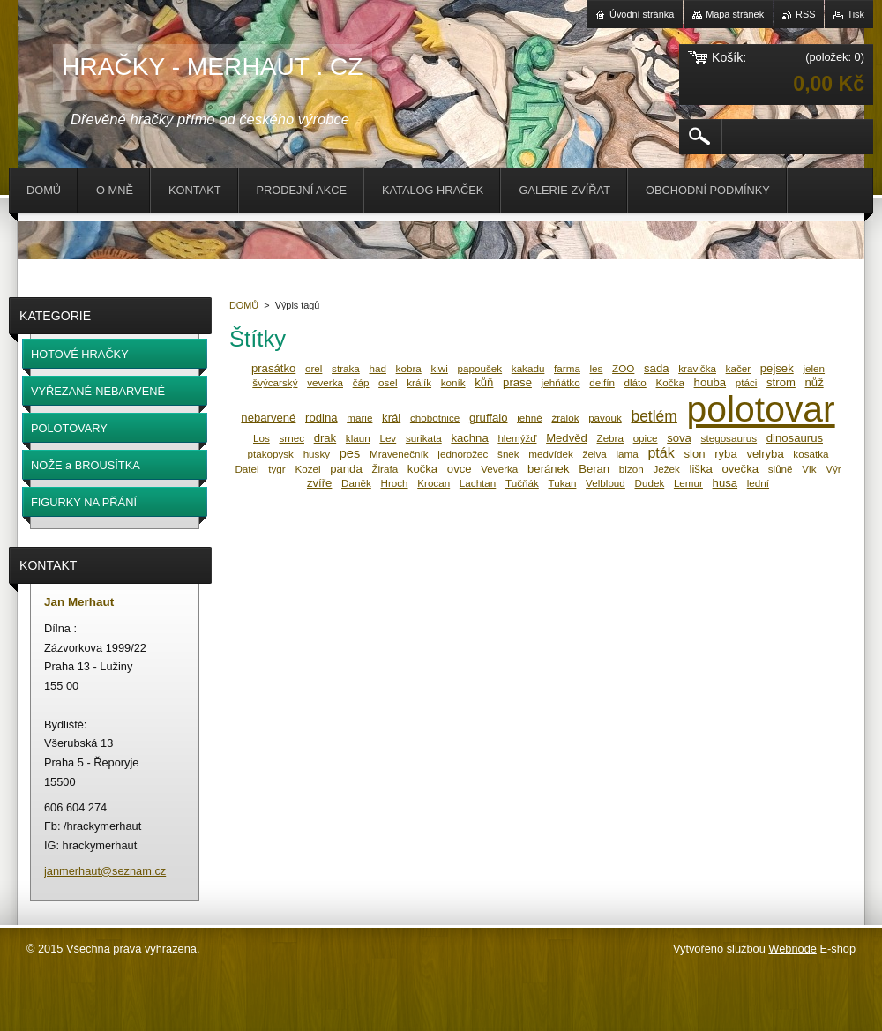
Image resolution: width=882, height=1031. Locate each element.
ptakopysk (270, 453)
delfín (602, 382)
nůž (814, 382)
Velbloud (605, 483)
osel (387, 382)
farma (567, 368)
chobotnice (435, 417)
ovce (459, 468)
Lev (387, 438)
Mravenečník (399, 453)
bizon (631, 468)
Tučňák (522, 483)
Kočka (670, 382)
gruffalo (488, 417)
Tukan (562, 483)
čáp (361, 382)
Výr (833, 468)
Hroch (393, 483)
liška (701, 468)
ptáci (747, 382)
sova (679, 438)
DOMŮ (243, 305)
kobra (409, 368)
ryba (725, 453)
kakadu (528, 368)
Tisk (855, 14)
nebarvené (268, 417)
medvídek (550, 453)
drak (325, 438)
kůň (484, 382)
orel (313, 368)
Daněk (356, 483)
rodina (321, 417)
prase (517, 382)
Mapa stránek (735, 14)
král (391, 417)
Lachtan (478, 483)
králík (419, 382)
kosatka (810, 453)
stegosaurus (729, 438)
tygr (276, 468)
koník (453, 382)
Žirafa (384, 468)
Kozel (307, 468)
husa (725, 482)
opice (645, 438)
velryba (764, 453)
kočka (422, 468)
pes (350, 453)
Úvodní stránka (641, 14)
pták (660, 452)
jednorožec (462, 453)
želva (595, 453)
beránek (548, 468)
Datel (246, 468)
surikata (424, 438)
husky (316, 453)
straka (346, 368)
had (377, 368)
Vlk (809, 468)
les (596, 368)
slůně (780, 468)
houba (710, 382)
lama (627, 453)
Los (261, 438)
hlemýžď (516, 438)
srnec (291, 438)
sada (656, 368)
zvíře (319, 482)
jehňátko (561, 382)
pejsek (777, 368)
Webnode (792, 948)
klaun (358, 438)
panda (346, 468)
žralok (565, 417)
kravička (697, 368)
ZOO (623, 368)
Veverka (499, 468)
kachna (469, 438)
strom (781, 382)
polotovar (761, 409)
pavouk (605, 417)
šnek (508, 453)
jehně (529, 417)
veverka (325, 382)
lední (758, 483)
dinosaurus (794, 438)
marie (359, 417)
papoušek (480, 368)
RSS (805, 14)
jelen (814, 368)
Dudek (650, 483)
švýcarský (274, 382)
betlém (654, 416)
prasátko (273, 368)
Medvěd (566, 438)
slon (694, 453)
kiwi (438, 368)
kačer (738, 368)
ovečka (740, 468)
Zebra (610, 438)
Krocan (433, 483)
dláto (635, 382)
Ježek (666, 468)
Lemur (688, 483)
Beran (594, 468)
